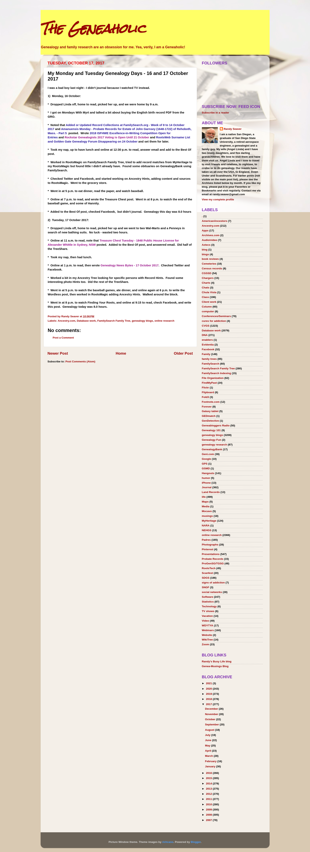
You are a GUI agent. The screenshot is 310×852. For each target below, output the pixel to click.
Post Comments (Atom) (80, 361)
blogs (205, 254)
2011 (209, 799)
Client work (209, 301)
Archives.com (211, 235)
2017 (209, 704)
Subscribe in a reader (215, 112)
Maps (205, 501)
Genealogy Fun (211, 439)
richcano (167, 841)
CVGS (205, 325)
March (209, 755)
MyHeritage (209, 520)
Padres (206, 539)
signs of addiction (213, 582)
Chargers (208, 278)
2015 (209, 778)
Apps (205, 230)
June (208, 740)
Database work (86, 320)
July (208, 735)
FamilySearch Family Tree (113, 320)
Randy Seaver (233, 128)
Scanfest (207, 573)
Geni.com (208, 454)
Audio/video (209, 240)
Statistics (208, 601)
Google (206, 458)
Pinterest (207, 549)
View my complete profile (218, 199)
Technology (209, 606)
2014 (209, 783)
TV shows (208, 611)
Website (207, 635)
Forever (207, 406)
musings (207, 515)
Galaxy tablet (210, 411)
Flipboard (208, 392)
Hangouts (208, 473)
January (210, 766)
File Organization (213, 378)
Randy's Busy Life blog (217, 661)
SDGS (205, 577)
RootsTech (209, 568)
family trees (209, 358)
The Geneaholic (93, 29)
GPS (205, 463)
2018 (209, 699)
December (212, 708)
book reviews (210, 258)
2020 (209, 688)
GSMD (206, 468)
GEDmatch (209, 415)
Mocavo (207, 511)
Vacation (207, 615)
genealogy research (214, 444)
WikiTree (207, 639)
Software (207, 596)
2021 (209, 683)
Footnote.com (211, 401)
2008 (209, 814)
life (204, 496)
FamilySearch (210, 363)
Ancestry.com (66, 320)
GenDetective (210, 420)
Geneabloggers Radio (216, 425)
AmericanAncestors (214, 220)
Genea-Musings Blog (215, 666)
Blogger (196, 841)
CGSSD (206, 273)
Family (206, 354)
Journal (207, 487)
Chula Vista (209, 292)
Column (207, 306)
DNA (205, 335)
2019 (209, 693)
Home (121, 353)
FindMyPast (209, 382)
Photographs (210, 544)
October (210, 719)
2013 (209, 788)
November (212, 714)
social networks (212, 592)
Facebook (208, 349)
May (208, 745)
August (210, 729)
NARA (206, 525)
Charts (206, 282)
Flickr (205, 387)
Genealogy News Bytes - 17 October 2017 (129, 265)
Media (205, 506)
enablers (207, 339)
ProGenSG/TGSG (213, 563)
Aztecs (206, 244)
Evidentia (208, 344)
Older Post (183, 353)
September (212, 724)
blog (205, 249)
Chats (205, 287)
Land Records (211, 492)
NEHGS (206, 530)
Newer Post (58, 353)
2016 (209, 772)
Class (205, 297)
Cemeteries (209, 263)
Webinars (208, 630)
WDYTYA (207, 625)
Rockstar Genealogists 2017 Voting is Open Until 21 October (107, 137)
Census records (212, 268)
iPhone (206, 482)
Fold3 (205, 397)
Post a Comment (63, 337)
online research (164, 320)
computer (208, 311)
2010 (209, 804)
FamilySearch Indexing (216, 373)
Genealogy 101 (211, 430)
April (208, 750)
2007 (209, 820)
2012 (209, 793)
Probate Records (212, 558)
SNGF (205, 587)
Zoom (205, 644)
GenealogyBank (212, 449)
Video (205, 620)
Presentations (211, 554)
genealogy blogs (142, 320)
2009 (209, 809)
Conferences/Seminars (216, 316)
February (211, 761)
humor (206, 477)
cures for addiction (214, 320)
